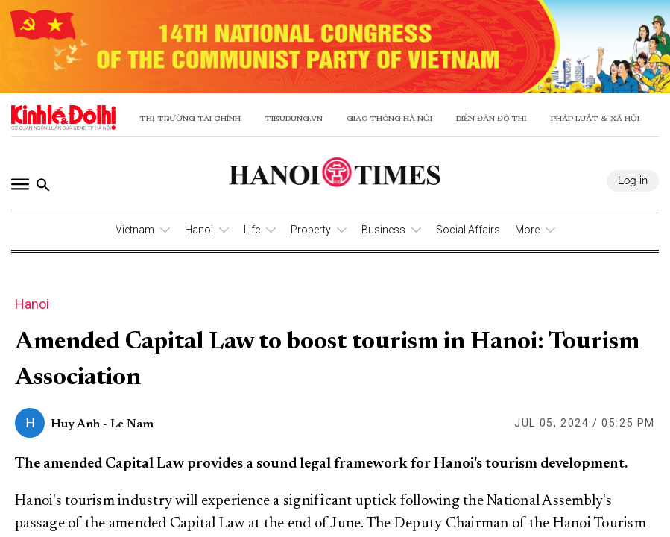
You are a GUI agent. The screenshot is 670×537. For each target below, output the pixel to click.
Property (311, 230)
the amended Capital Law (165, 523)
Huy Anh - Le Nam (102, 424)
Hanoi (199, 230)
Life (252, 230)
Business (383, 230)
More (527, 230)
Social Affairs (468, 230)
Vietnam (135, 230)
